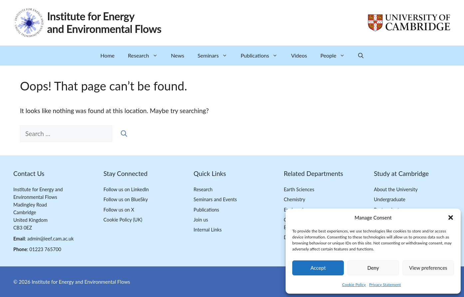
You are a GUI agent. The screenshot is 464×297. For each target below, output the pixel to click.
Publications (262, 56)
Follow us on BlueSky (126, 199)
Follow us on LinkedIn (126, 189)
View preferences (428, 268)
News (177, 55)
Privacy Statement (385, 284)
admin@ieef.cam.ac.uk (50, 238)
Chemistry (294, 199)
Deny (373, 268)
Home (108, 55)
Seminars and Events (215, 199)
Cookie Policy (354, 284)
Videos (299, 55)
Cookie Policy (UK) (123, 220)
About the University (395, 189)
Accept (318, 268)
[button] (450, 217)
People (335, 56)
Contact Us (28, 173)
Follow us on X (119, 210)
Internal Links (208, 229)
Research (146, 56)
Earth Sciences (299, 189)
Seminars (215, 56)
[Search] (124, 133)
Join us (201, 220)
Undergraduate (389, 199)
